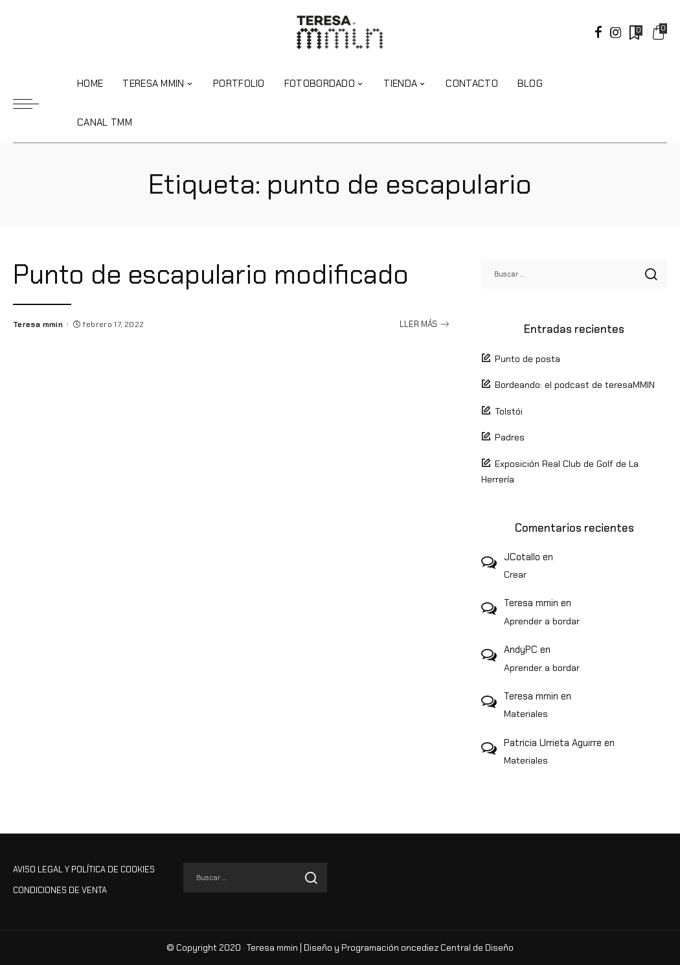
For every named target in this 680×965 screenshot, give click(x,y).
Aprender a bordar (542, 621)
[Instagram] (615, 32)
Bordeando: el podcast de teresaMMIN (575, 385)
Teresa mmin (38, 355)
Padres (510, 437)
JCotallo (522, 557)
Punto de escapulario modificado (219, 274)
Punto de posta (527, 359)
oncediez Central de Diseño (457, 947)
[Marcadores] (634, 32)
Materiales (526, 714)
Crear (515, 574)
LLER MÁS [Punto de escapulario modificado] (424, 355)
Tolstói (509, 411)
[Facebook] (598, 32)
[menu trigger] (32, 103)
